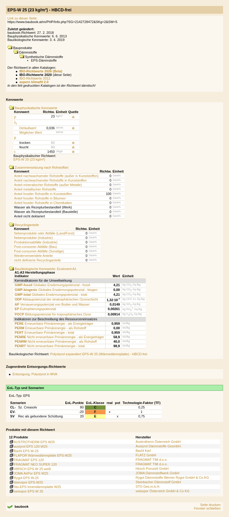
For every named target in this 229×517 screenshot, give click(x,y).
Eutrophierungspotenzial (35, 309)
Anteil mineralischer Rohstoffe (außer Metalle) (48, 185)
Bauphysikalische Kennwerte (33, 108)
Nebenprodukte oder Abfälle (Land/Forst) (44, 233)
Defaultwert (27, 128)
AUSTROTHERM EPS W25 (32, 442)
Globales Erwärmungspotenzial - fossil (52, 285)
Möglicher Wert (30, 132)
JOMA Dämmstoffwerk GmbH (158, 473)
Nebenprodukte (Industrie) (33, 238)
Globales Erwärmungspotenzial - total (51, 294)
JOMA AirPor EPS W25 (28, 473)
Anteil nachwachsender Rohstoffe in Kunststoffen (50, 180)
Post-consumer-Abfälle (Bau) (35, 246)
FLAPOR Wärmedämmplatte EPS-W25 (40, 455)
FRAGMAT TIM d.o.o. (152, 459)
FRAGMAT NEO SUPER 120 (33, 464)
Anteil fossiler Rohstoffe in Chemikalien (43, 203)
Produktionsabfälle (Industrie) (36, 242)
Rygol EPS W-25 (24, 478)
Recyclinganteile (24, 225)
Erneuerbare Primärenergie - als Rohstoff (50, 328)
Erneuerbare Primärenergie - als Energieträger (54, 323)
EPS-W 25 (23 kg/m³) (29, 159)
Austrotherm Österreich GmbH (158, 441)
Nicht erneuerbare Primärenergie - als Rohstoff (56, 341)
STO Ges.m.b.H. (148, 486)
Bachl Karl (143, 450)
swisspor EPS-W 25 (26, 491)
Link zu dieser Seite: (22, 18)
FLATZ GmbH (146, 455)
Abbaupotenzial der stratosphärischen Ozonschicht (56, 299)
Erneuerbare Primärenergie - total (44, 332)
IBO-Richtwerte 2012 (34, 78)
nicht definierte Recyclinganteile (37, 260)
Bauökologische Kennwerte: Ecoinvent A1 (42, 269)
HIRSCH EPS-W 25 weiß (30, 469)
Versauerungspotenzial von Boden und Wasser (52, 304)
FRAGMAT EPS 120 (26, 460)
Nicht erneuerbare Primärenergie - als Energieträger (59, 337)
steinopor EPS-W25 (26, 482)
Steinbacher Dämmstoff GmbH (158, 482)
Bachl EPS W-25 (23, 451)
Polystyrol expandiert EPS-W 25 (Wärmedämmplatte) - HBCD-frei (98, 354)
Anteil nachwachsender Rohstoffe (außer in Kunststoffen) (56, 176)
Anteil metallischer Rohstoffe (35, 189)
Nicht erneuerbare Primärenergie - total (50, 346)
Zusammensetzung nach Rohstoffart (38, 167)
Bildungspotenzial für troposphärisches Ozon (53, 314)
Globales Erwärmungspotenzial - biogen (56, 290)
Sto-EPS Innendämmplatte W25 (35, 487)
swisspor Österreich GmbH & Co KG (163, 491)
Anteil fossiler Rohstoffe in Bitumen (40, 198)
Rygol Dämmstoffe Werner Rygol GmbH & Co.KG (172, 477)
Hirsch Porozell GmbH (152, 468)
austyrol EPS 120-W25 (28, 446)
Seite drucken (210, 505)
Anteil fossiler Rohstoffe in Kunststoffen (43, 194)
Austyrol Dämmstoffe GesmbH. (159, 446)
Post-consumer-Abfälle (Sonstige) (39, 251)
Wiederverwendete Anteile (33, 255)
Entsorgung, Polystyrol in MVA (35, 374)
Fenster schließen (207, 508)
